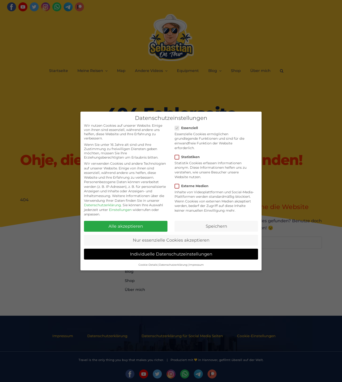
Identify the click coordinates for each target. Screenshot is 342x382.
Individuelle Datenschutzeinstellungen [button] (171, 254)
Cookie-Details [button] (147, 264)
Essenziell (188, 128)
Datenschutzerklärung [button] (173, 264)
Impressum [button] (196, 264)
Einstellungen (120, 210)
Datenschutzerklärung (102, 205)
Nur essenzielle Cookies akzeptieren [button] (171, 240)
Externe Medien (194, 186)
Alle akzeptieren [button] (125, 226)
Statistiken (189, 157)
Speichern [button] (216, 226)
